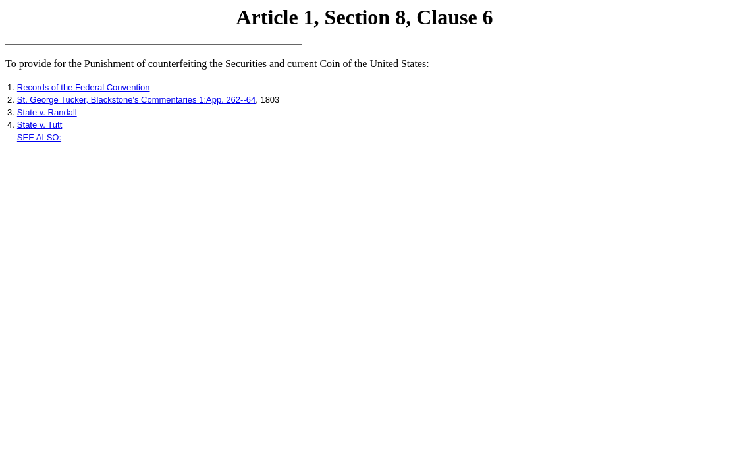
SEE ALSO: (39, 137)
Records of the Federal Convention (83, 87)
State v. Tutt (39, 125)
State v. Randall (47, 112)
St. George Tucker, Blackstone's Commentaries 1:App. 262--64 (136, 100)
